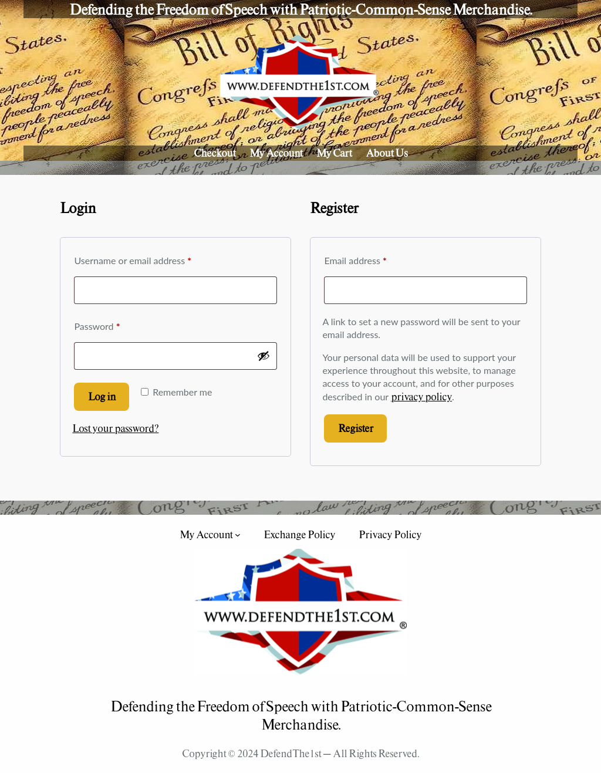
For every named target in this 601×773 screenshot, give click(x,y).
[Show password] (263, 355)
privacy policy (421, 396)
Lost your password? (115, 428)
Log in (102, 396)
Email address (373, 258)
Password (115, 324)
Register (355, 428)
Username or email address (150, 258)
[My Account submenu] (238, 535)
